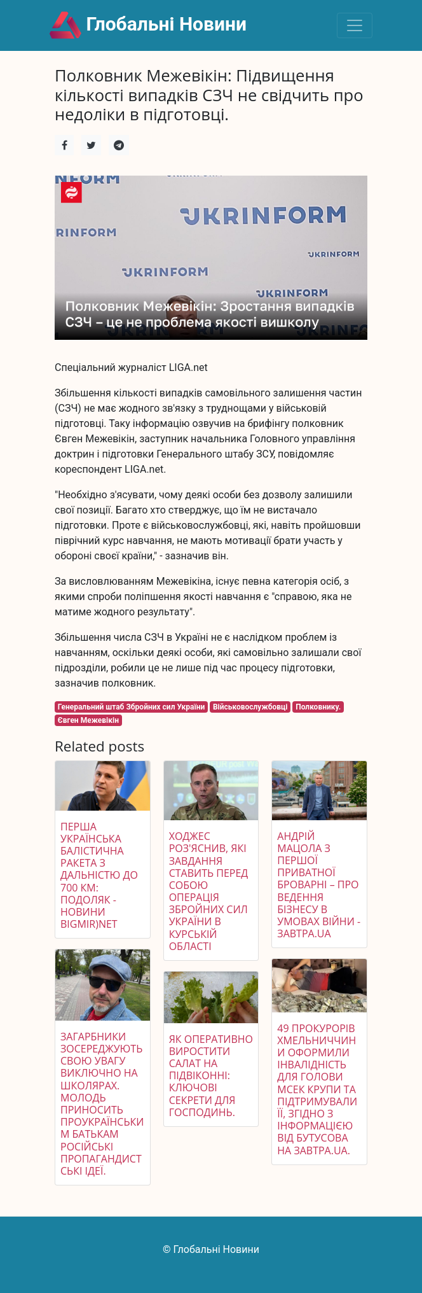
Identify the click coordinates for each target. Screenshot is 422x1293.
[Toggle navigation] (354, 25)
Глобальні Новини (148, 25)
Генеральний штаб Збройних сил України (131, 706)
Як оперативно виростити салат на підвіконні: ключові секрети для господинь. (211, 1075)
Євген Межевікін (88, 720)
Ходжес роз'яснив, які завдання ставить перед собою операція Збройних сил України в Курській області (208, 891)
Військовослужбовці (250, 706)
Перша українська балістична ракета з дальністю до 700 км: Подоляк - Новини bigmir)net (99, 876)
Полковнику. (318, 706)
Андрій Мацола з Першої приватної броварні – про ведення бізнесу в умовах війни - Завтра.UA (318, 885)
